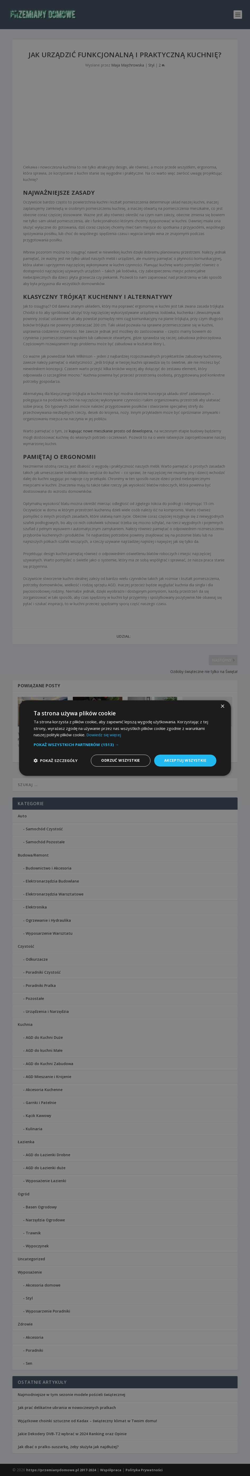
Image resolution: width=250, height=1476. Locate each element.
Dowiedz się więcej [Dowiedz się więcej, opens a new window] (103, 735)
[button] (125, 744)
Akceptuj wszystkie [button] (185, 760)
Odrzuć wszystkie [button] (120, 760)
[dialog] (125, 738)
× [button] (222, 706)
